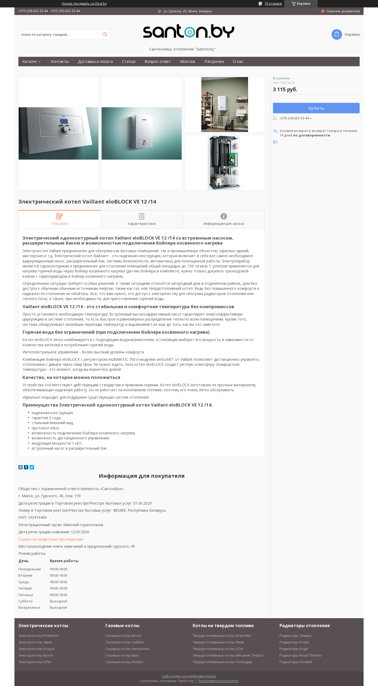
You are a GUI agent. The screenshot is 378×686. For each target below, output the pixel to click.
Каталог (29, 61)
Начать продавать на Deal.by (84, 4)
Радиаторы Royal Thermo (301, 655)
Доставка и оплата (95, 61)
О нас (238, 61)
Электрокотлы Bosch (35, 655)
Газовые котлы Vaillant (125, 642)
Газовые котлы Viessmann (128, 648)
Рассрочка (214, 61)
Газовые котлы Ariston (124, 661)
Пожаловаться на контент (218, 681)
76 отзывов (273, 3)
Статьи (128, 61)
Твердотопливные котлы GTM (218, 648)
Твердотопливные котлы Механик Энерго (228, 655)
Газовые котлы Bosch (123, 635)
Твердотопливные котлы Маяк (218, 642)
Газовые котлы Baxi (122, 655)
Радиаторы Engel (294, 648)
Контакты (60, 61)
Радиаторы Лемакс (296, 635)
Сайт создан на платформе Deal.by (189, 676)
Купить (316, 108)
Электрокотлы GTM (34, 661)
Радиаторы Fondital (296, 661)
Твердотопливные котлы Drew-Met (222, 635)
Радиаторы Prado (294, 642)
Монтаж (187, 61)
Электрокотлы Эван (35, 642)
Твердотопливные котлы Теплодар (222, 661)
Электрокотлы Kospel (36, 648)
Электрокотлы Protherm (38, 635)
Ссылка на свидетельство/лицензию (50, 539)
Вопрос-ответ (158, 61)
